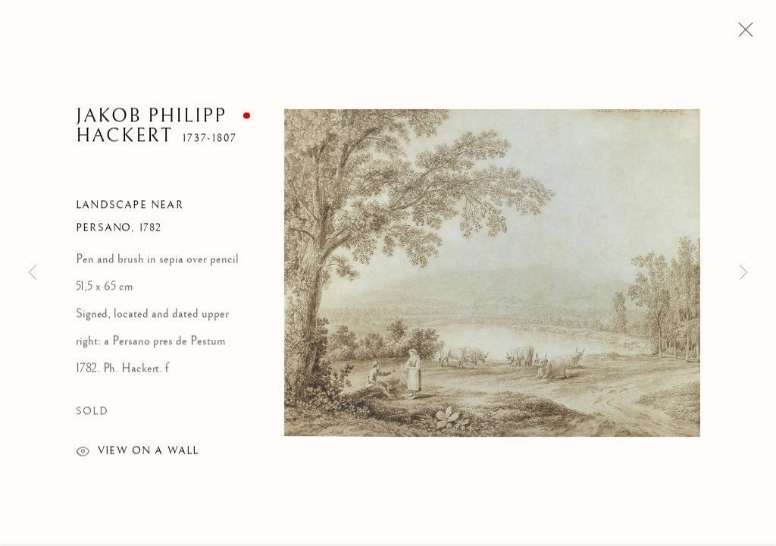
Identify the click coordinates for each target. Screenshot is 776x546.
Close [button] (742, 34)
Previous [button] (32, 273)
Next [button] (743, 273)
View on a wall (137, 455)
